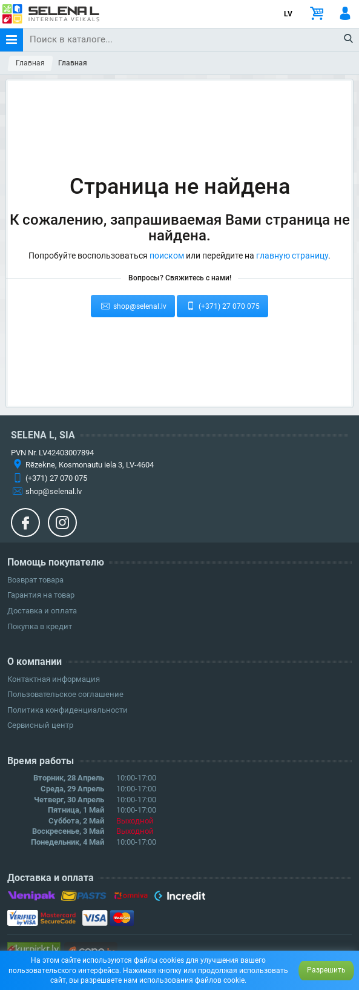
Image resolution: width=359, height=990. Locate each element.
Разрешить (326, 970)
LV (288, 14)
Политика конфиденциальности (67, 709)
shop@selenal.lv (132, 306)
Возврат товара (35, 579)
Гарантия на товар (40, 594)
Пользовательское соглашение (65, 694)
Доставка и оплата (42, 610)
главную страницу (292, 255)
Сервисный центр (40, 725)
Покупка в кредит (39, 626)
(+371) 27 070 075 (222, 306)
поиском (167, 255)
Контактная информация (53, 679)
